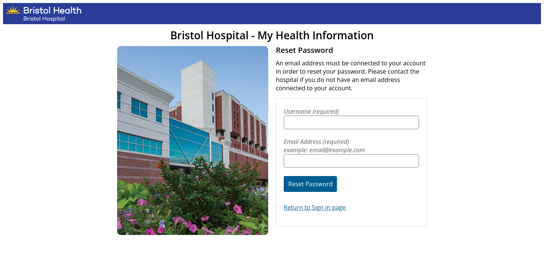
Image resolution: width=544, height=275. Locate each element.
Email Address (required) (351, 146)
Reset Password (310, 184)
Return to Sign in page (315, 207)
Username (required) (311, 111)
